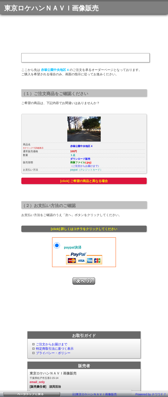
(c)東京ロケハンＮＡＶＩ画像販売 (95, 394)
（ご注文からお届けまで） (85, 166)
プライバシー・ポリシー (53, 353)
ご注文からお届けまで (51, 344)
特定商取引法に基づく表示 (55, 348)
